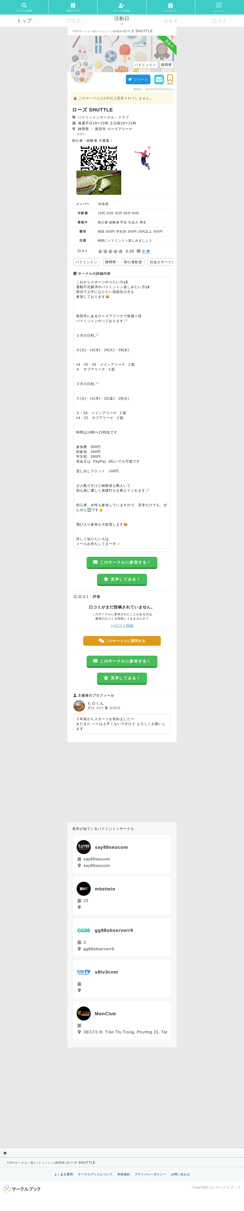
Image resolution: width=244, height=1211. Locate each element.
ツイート (138, 79)
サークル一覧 (87, 31)
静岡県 (118, 31)
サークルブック (228, 1187)
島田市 (81, 134)
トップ (24, 20)
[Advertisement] (122, 781)
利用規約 (123, 1174)
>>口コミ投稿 (122, 626)
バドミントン (105, 31)
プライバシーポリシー (150, 1174)
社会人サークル (162, 262)
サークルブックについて (95, 1174)
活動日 (122, 18)
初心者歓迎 (133, 262)
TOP (75, 31)
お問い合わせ (180, 1174)
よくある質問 (63, 1174)
